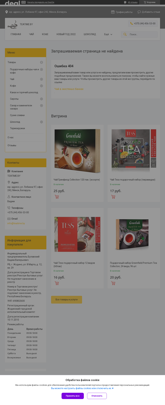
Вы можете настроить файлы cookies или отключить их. (81, 388)
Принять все (73, 396)
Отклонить (96, 396)
